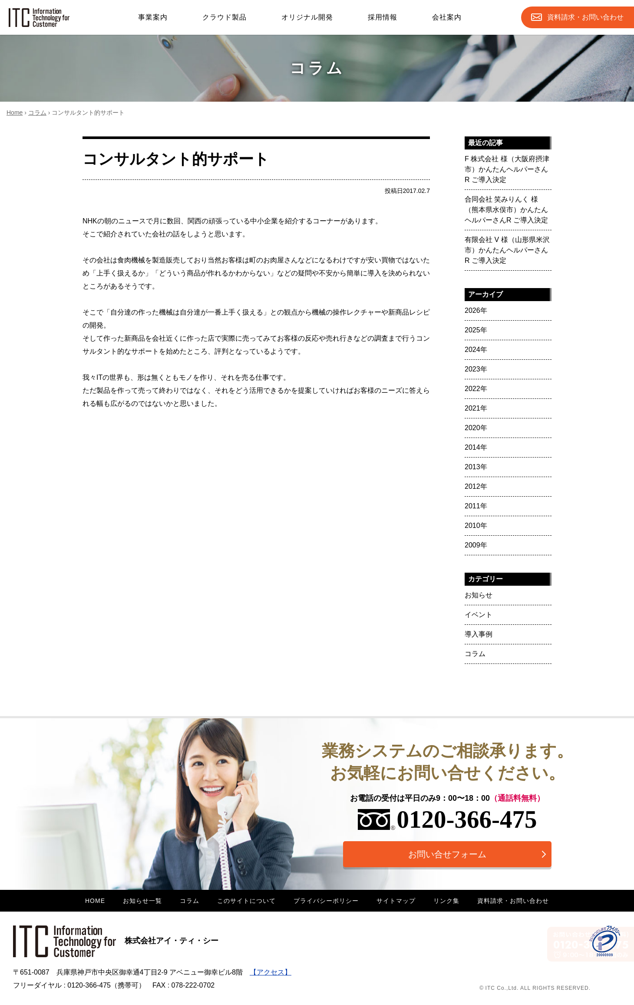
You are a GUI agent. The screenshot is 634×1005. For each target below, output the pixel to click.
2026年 (476, 310)
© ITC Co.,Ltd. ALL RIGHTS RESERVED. (535, 988)
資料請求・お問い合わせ (513, 900)
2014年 (476, 447)
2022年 (476, 388)
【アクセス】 (270, 972)
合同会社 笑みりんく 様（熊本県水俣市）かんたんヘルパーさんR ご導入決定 (506, 210)
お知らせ (478, 595)
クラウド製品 (224, 17)
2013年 (476, 467)
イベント (478, 614)
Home (15, 112)
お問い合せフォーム (447, 854)
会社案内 (447, 17)
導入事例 (478, 634)
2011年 (476, 506)
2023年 (476, 369)
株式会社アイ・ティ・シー (115, 940)
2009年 (476, 545)
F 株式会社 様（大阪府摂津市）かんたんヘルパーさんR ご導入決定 (507, 169)
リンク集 (446, 900)
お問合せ (585, 17)
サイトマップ (396, 900)
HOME (95, 900)
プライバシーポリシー (326, 900)
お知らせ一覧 (142, 900)
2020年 (476, 427)
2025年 (476, 330)
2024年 (476, 349)
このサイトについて (246, 900)
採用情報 (382, 17)
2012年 (476, 486)
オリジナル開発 (307, 17)
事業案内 (153, 17)
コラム (37, 112)
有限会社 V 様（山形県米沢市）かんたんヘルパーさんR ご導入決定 (507, 250)
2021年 (476, 408)
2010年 (476, 525)
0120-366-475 (447, 819)
